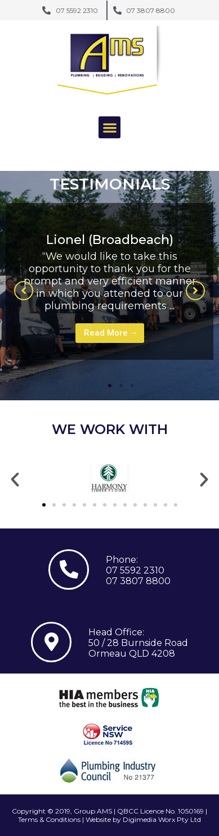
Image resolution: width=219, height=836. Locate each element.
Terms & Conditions (49, 819)
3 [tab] (132, 385)
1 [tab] (109, 385)
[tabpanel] (109, 281)
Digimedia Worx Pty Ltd (162, 819)
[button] (109, 127)
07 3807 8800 (138, 581)
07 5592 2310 (135, 570)
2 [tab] (121, 385)
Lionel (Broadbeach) (109, 239)
